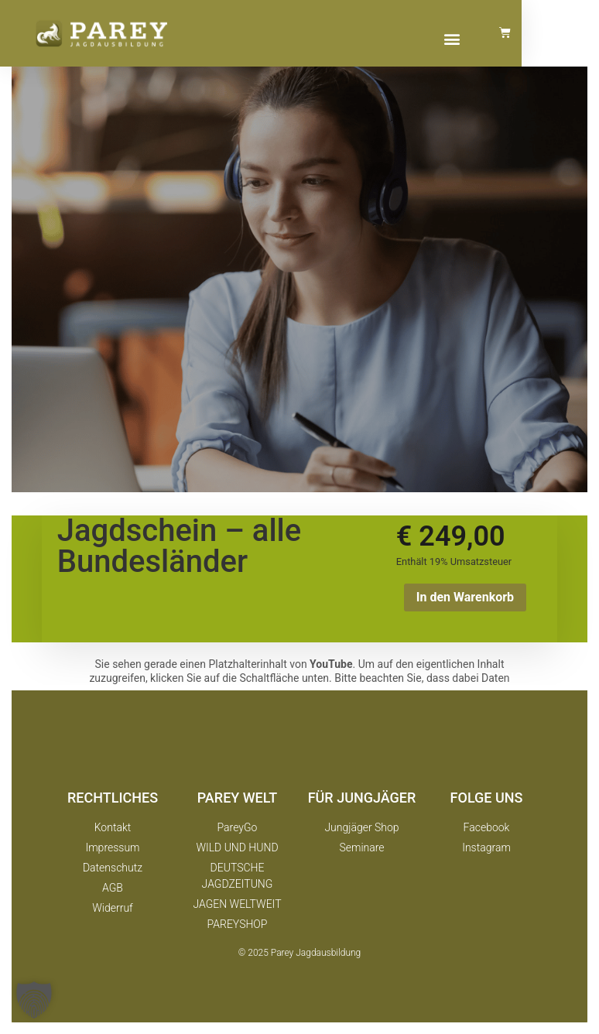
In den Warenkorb (465, 597)
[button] (519, 38)
